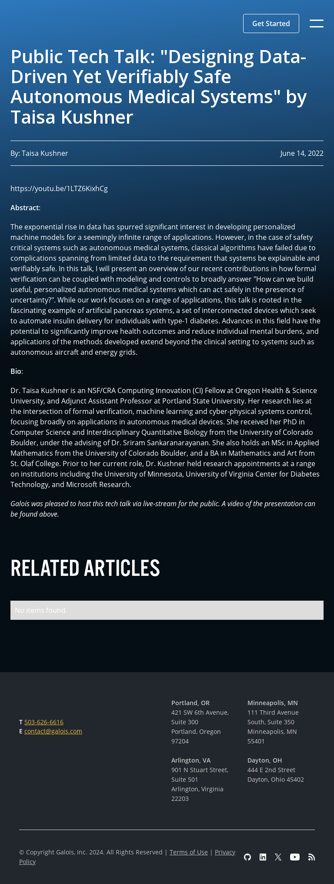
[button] (271, 23)
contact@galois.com (53, 731)
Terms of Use (189, 852)
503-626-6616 (43, 722)
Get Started (271, 23)
